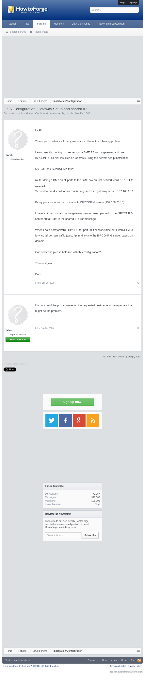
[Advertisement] (72, 66)
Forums (41, 23)
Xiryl (97, 504)
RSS (139, 660)
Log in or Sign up (128, 2)
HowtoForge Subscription (111, 23)
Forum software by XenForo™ (31, 666)
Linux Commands (81, 23)
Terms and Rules (118, 666)
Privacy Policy (134, 666)
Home (124, 660)
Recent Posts (41, 31)
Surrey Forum (135, 672)
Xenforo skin (11, 660)
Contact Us (93, 660)
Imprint (114, 660)
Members (59, 23)
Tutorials (11, 23)
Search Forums (18, 31)
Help (104, 660)
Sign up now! (72, 402)
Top (133, 660)
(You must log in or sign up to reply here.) (121, 356)
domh (69, 113)
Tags (26, 23)
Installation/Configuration (36, 113)
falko (8, 330)
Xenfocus (25, 660)
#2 (138, 328)
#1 (138, 283)
